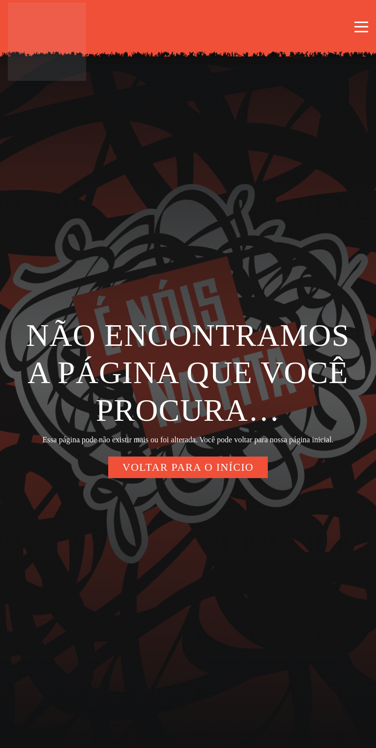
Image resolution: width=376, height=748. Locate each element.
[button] (361, 27)
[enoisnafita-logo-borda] (47, 41)
